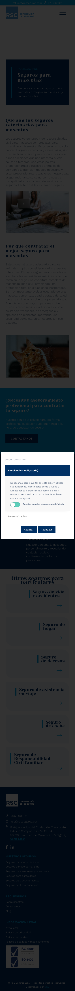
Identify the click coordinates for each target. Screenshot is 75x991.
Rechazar (46, 529)
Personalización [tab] (17, 516)
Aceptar (29, 529)
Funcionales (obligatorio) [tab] (23, 470)
